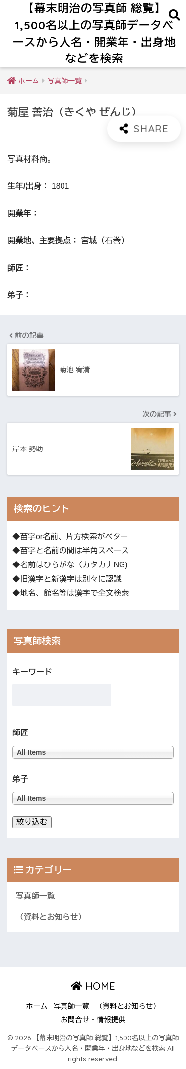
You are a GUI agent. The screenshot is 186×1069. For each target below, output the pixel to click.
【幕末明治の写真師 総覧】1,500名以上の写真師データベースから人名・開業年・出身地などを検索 (94, 33)
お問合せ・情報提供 (93, 1020)
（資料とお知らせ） (51, 917)
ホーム (37, 1006)
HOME (93, 986)
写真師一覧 (35, 896)
